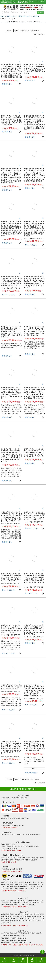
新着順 (16, 31)
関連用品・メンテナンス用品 (29, 16)
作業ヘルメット (11, 16)
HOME (2, 16)
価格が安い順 (24, 31)
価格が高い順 (35, 31)
